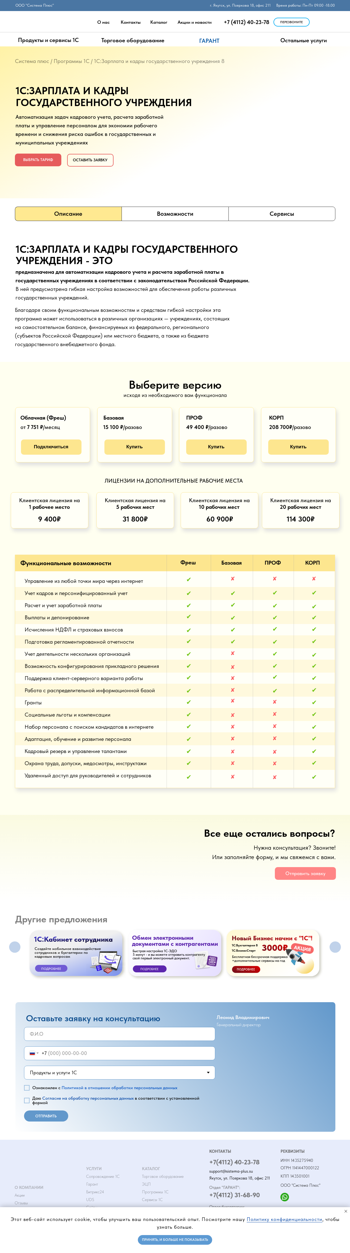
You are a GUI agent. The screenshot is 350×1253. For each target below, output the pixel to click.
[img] (317, 22)
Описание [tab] (68, 213)
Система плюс (32, 61)
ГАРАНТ (209, 40)
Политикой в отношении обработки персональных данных (119, 1087)
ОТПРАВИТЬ (46, 1116)
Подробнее (51, 969)
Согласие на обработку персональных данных (88, 1098)
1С (86, 61)
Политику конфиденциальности (284, 1219)
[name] (119, 1034)
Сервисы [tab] (282, 213)
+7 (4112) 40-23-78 (246, 22)
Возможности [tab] (175, 213)
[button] (291, 22)
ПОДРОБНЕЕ (246, 969)
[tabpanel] (175, 291)
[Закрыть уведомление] (346, 1211)
